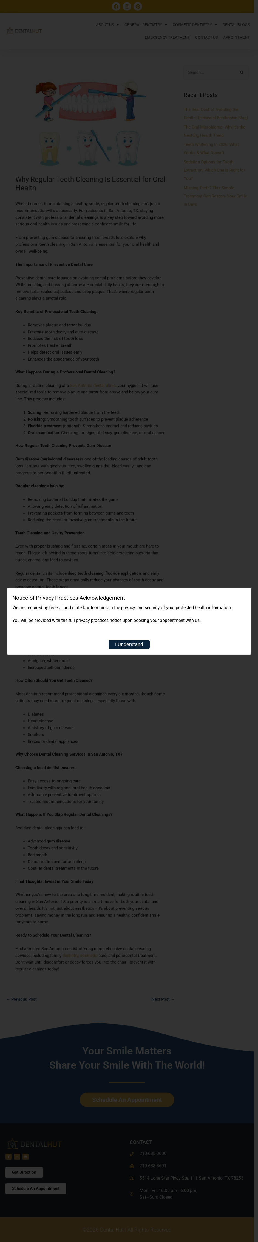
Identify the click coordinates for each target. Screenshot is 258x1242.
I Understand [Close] (129, 644)
